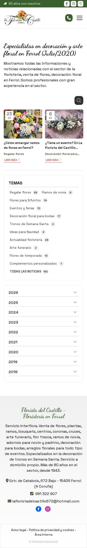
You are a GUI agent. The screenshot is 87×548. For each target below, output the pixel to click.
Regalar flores (14, 154)
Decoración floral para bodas (61, 154)
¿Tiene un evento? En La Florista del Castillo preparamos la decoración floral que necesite (63, 145)
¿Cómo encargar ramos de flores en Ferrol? (21, 145)
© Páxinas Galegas (43, 542)
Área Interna (43, 535)
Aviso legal (18, 530)
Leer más (10, 160)
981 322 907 (46, 493)
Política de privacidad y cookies (51, 530)
